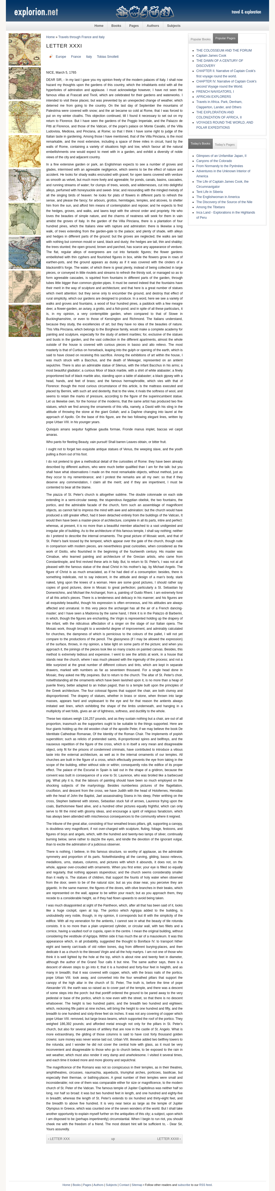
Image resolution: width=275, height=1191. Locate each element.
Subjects (173, 26)
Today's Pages (225, 144)
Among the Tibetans (210, 207)
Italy (89, 57)
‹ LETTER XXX (59, 1139)
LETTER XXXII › (169, 1139)
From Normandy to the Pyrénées (219, 166)
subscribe (184, 1184)
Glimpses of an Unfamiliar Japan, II (221, 156)
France (76, 57)
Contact (124, 1184)
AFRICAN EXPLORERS (213, 97)
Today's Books (200, 143)
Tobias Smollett (108, 57)
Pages (134, 26)
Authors (153, 26)
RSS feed (205, 1184)
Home (99, 26)
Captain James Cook (211, 55)
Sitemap (137, 1184)
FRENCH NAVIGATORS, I (215, 91)
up (113, 1139)
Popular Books (201, 39)
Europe (61, 57)
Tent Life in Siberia (209, 192)
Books (116, 26)
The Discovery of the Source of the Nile (224, 202)
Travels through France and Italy (81, 37)
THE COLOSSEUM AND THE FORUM (224, 50)
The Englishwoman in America (218, 197)
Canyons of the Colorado (214, 161)
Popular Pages (225, 38)
